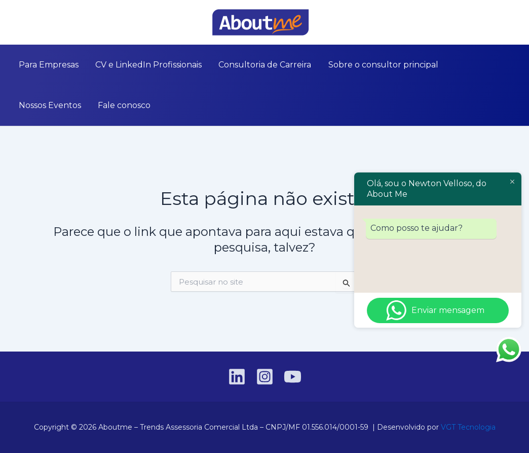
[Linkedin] (14, 22)
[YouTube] (45, 22)
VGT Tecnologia (468, 427)
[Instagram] (29, 22)
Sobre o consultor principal (359, 64)
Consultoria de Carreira (248, 64)
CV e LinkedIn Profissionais (138, 64)
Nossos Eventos (456, 64)
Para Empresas (45, 64)
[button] (514, 22)
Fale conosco (41, 105)
